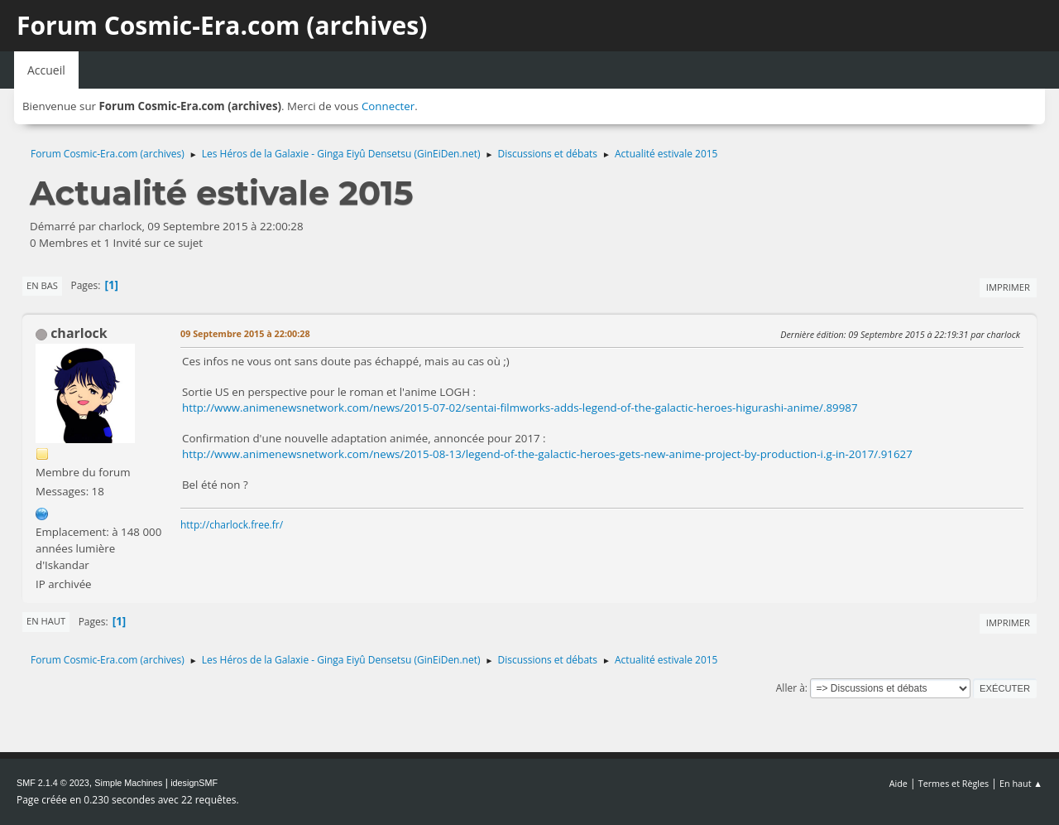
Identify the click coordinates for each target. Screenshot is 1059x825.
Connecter (388, 106)
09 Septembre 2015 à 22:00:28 (245, 333)
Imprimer (1008, 287)
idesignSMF (194, 783)
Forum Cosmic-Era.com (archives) (222, 25)
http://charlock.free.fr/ (231, 525)
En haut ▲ (1020, 783)
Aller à (790, 688)
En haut (45, 621)
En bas (42, 285)
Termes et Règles (954, 783)
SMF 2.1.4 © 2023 (53, 783)
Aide (898, 783)
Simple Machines (128, 783)
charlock (79, 333)
